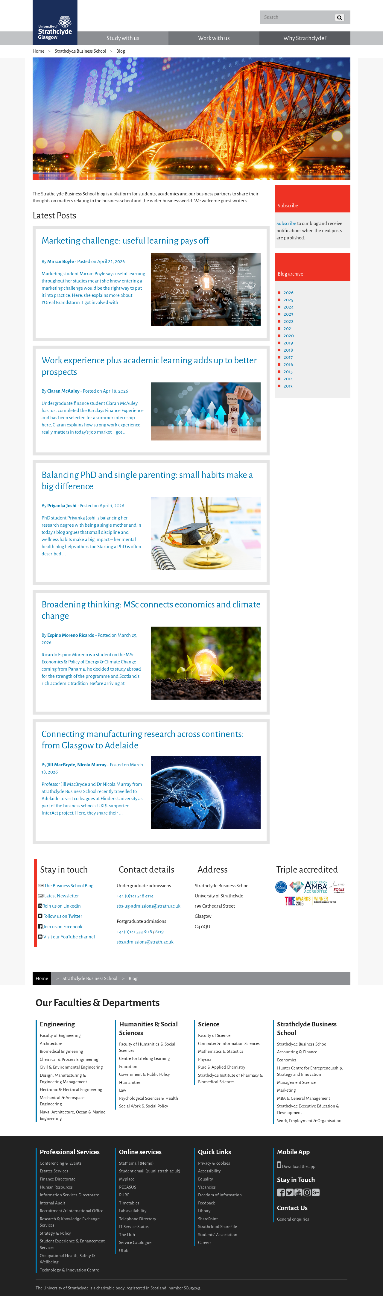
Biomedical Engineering (61, 1051)
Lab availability (133, 1211)
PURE (124, 1195)
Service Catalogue (135, 1242)
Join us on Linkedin (62, 905)
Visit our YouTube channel (69, 936)
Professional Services (70, 1152)
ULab (123, 1250)
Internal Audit (52, 1203)
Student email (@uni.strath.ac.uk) (149, 1171)
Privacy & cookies (214, 1163)
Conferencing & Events (60, 1163)
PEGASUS (127, 1187)
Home (38, 51)
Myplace (126, 1179)
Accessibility (209, 1171)
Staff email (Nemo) (136, 1163)
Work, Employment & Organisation (309, 1121)
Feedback (206, 1203)
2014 (288, 378)
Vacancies (207, 1187)
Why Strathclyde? (304, 38)
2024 (289, 306)
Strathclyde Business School (80, 51)
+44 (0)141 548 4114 (135, 895)
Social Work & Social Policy (143, 1106)
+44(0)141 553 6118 (134, 931)
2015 (288, 371)
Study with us (123, 38)
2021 (288, 328)
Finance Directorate (57, 1179)
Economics (287, 1060)
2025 (288, 299)
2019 (288, 342)
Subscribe (286, 223)
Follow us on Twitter (62, 916)
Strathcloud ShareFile (217, 1226)
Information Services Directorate (69, 1195)
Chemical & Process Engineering (69, 1059)
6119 (159, 931)
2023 (288, 314)
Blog (120, 51)
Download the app (296, 1166)
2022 (289, 321)
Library (204, 1211)
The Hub (127, 1235)
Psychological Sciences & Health (148, 1098)
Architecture (51, 1043)
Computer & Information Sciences (229, 1043)
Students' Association (217, 1235)
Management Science (296, 1082)
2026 (289, 292)
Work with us (214, 38)
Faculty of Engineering (60, 1035)
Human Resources (56, 1187)
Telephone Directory (137, 1219)
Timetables (129, 1203)
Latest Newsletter (61, 895)
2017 (288, 357)
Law (122, 1090)
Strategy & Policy (55, 1233)
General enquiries (293, 1219)
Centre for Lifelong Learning (144, 1058)
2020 (289, 335)
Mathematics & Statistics (220, 1051)
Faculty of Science (214, 1035)
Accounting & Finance (297, 1052)
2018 (288, 350)
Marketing (286, 1090)
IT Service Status (134, 1226)
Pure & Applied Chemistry (221, 1067)
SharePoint (208, 1219)
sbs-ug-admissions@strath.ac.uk (148, 905)
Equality (205, 1179)
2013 (288, 385)
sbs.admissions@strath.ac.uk (145, 941)
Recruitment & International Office (71, 1211)
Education (128, 1066)
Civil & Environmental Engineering (71, 1067)
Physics (205, 1059)
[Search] (305, 17)
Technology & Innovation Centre (69, 1270)
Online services (140, 1152)
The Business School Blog (68, 885)
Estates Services (54, 1171)
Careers (205, 1242)
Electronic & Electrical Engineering (71, 1089)
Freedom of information (220, 1195)
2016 (288, 364)
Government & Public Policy (144, 1074)
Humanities (130, 1082)
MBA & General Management (303, 1098)
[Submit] (339, 17)
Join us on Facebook (62, 926)
